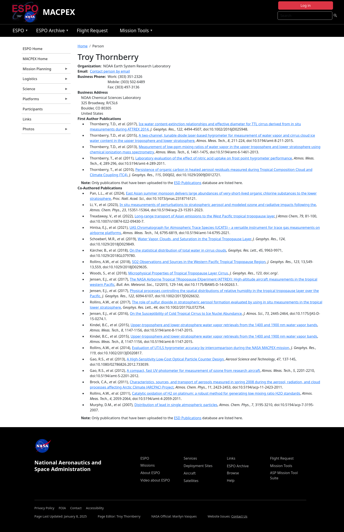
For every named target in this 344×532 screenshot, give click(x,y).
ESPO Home (32, 48)
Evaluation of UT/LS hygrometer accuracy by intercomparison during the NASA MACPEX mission (210, 347)
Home (83, 46)
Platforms (45, 100)
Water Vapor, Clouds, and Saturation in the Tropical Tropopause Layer (194, 238)
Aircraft (190, 473)
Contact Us (239, 516)
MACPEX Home (35, 58)
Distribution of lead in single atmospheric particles (175, 404)
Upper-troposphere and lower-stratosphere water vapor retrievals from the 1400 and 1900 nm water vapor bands (224, 324)
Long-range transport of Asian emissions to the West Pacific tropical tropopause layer (204, 216)
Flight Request (92, 30)
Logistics (45, 79)
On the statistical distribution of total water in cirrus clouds (177, 250)
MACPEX (59, 12)
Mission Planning (45, 69)
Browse (233, 473)
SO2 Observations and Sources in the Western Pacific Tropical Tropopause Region (199, 261)
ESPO (19, 31)
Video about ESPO (155, 480)
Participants (33, 109)
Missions (147, 465)
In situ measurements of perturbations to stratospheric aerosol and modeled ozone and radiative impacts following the (218, 204)
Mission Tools (135, 31)
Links (27, 119)
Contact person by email (110, 71)
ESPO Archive (51, 31)
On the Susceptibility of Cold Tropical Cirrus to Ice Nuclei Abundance (186, 313)
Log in (306, 5)
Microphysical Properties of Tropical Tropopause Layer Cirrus (178, 273)
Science (45, 89)
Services (190, 458)
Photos (45, 130)
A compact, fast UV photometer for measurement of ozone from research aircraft (193, 370)
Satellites (191, 480)
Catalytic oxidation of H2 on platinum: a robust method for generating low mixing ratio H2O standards (216, 393)
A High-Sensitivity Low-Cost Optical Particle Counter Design (175, 359)
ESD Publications (187, 182)
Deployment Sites (198, 465)
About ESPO (150, 472)
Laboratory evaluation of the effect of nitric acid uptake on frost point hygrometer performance (213, 158)
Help (231, 480)
